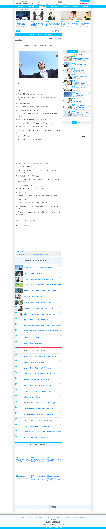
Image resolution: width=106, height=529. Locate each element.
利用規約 (40, 517)
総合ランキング (82, 51)
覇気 (47, 4)
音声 (79, 122)
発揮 (66, 4)
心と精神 (20, 9)
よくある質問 (33, 517)
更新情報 (58, 517)
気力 (24, 9)
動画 (74, 122)
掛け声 (40, 4)
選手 (52, 4)
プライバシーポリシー (49, 517)
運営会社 (75, 517)
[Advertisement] (38, 151)
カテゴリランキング (72, 51)
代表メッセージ (25, 517)
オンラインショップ (66, 517)
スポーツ (59, 4)
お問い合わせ (81, 517)
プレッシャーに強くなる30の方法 (33, 9)
